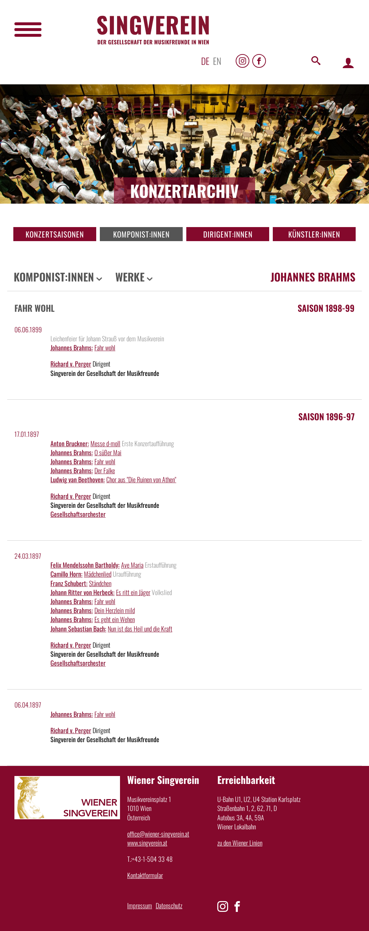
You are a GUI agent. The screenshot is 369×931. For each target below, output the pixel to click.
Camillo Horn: (66, 573)
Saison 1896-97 (326, 416)
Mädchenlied (97, 573)
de (205, 60)
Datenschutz (169, 905)
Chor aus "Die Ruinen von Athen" (141, 479)
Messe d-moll (105, 443)
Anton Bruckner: (69, 443)
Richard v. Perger (70, 363)
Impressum (139, 905)
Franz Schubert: (69, 583)
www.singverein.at (147, 842)
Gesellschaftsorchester (78, 514)
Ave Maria (132, 564)
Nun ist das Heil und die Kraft (140, 628)
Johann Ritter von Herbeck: (82, 592)
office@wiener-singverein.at (158, 833)
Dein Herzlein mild (114, 610)
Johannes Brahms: (71, 347)
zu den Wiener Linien (239, 842)
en (217, 60)
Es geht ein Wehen (114, 619)
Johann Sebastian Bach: (78, 628)
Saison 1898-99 (326, 307)
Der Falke (104, 470)
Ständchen (100, 583)
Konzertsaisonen (55, 234)
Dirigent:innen (228, 234)
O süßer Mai (107, 452)
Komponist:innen (141, 234)
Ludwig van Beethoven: (77, 479)
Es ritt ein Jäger (133, 592)
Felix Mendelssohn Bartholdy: (85, 564)
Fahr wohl (104, 347)
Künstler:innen (314, 234)
